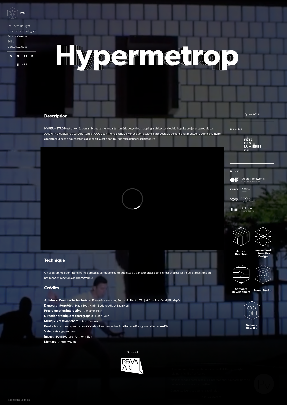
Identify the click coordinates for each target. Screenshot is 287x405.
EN (18, 64)
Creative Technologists (21, 31)
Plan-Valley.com (211, 389)
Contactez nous (17, 46)
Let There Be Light (18, 26)
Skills (10, 41)
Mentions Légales (19, 399)
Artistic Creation (17, 36)
